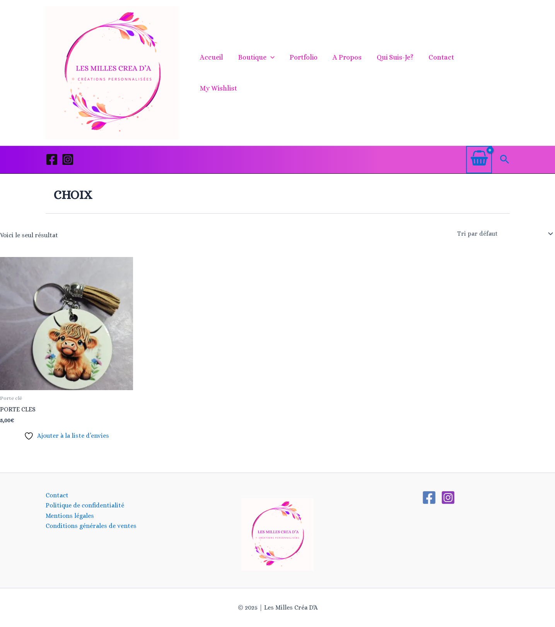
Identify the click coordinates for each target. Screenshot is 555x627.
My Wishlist (484, 73)
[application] (273, 72)
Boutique (259, 72)
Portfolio (305, 73)
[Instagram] (67, 159)
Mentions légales (70, 515)
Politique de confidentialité (85, 505)
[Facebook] (52, 159)
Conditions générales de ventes (91, 525)
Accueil (215, 73)
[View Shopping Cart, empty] (479, 159)
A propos (347, 73)
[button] (504, 159)
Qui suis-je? (394, 73)
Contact (439, 73)
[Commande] (504, 234)
